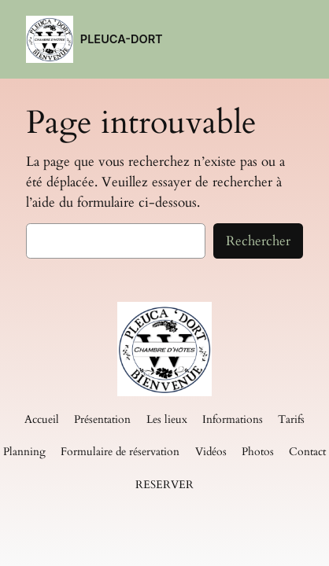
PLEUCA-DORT (121, 39)
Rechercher (258, 241)
